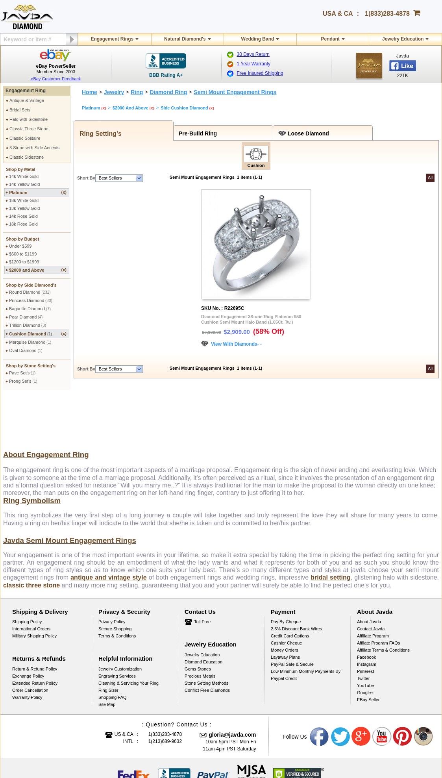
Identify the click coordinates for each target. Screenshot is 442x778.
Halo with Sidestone (28, 119)
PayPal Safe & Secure (292, 614)
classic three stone (31, 535)
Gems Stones (198, 619)
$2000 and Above (38, 269)
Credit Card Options (290, 586)
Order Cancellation (30, 640)
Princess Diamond (30, 300)
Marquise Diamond (30, 342)
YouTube (365, 635)
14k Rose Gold (23, 216)
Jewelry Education (403, 39)
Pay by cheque (286, 571)
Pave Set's (22, 372)
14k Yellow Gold (24, 184)
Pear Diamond (26, 317)
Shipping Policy (27, 571)
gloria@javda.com (232, 685)
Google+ (365, 642)
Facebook (366, 607)
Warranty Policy (27, 647)
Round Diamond (30, 292)
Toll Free (202, 571)
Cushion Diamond (38, 333)
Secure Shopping (114, 578)
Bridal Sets (19, 109)
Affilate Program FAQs (378, 593)
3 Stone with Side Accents (34, 147)
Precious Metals (200, 626)
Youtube (382, 686)
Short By (86, 178)
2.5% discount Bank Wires (296, 578)
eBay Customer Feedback (56, 78)
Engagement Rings (112, 39)
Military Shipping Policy (34, 586)
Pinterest (365, 621)
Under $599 (20, 246)
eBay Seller (368, 649)
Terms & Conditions (117, 586)
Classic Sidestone (26, 157)
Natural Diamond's (185, 39)
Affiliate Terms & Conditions (383, 600)
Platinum (38, 192)
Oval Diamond (26, 350)
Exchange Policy (28, 626)
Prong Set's (23, 381)
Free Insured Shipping (260, 73)
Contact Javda (371, 578)
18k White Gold (24, 200)
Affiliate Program (373, 586)
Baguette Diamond (30, 308)
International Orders (31, 578)
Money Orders (284, 600)
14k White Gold (24, 176)
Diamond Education (203, 611)
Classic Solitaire (24, 138)
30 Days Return (253, 54)
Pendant (330, 39)
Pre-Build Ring (196, 133)
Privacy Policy (111, 571)
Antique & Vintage (26, 100)
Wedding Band (257, 39)
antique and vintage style (108, 527)
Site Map (106, 654)
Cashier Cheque (286, 593)
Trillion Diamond (27, 325)
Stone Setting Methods (206, 633)
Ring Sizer (108, 640)
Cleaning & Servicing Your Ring (128, 633)
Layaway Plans (285, 607)
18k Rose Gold (23, 224)
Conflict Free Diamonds (207, 640)
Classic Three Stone (28, 128)
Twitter (363, 628)
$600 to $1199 (23, 254)
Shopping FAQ (112, 647)
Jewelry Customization (120, 619)
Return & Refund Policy (34, 619)
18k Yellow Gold (24, 208)
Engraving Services (117, 626)
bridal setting (330, 527)
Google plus (361, 686)
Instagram (366, 614)
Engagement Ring (26, 90)
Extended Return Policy (34, 633)
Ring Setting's (99, 133)
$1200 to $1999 (24, 261)
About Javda (369, 571)
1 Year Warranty (254, 64)
